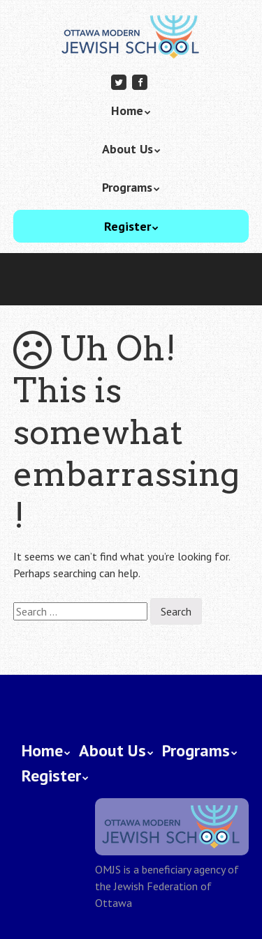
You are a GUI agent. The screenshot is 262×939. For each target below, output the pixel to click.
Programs (127, 187)
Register (127, 226)
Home (127, 110)
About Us (127, 149)
